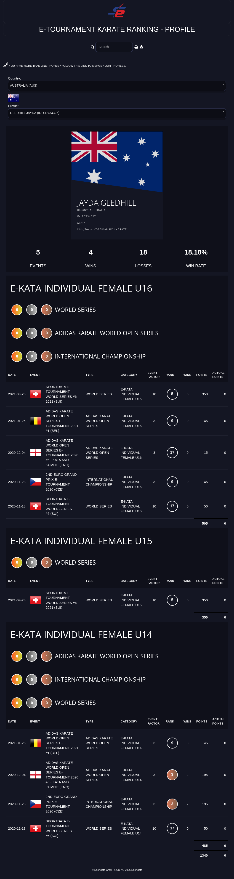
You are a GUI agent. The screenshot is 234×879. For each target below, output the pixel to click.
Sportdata (136, 871)
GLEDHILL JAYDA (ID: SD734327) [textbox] (34, 113)
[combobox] (117, 87)
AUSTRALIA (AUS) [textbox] (23, 85)
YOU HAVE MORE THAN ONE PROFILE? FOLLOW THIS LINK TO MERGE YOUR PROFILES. (64, 65)
